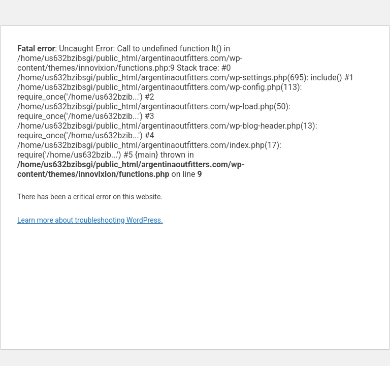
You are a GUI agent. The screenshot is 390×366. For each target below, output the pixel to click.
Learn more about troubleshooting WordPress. (90, 220)
